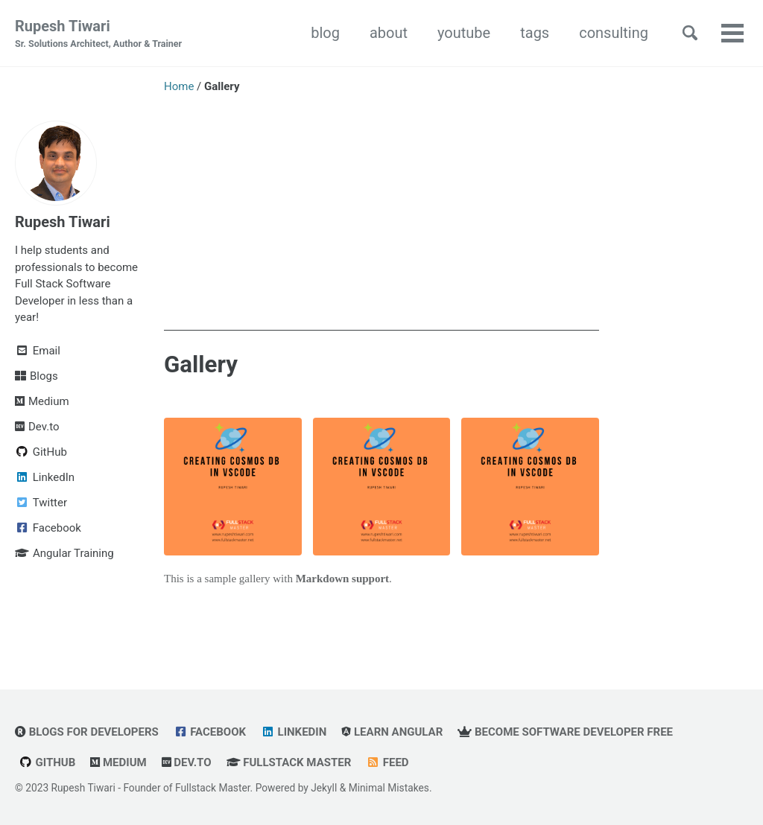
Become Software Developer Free (565, 732)
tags (534, 33)
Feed (387, 762)
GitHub (47, 762)
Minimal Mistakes (389, 788)
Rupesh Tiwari (98, 34)
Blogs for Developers (87, 732)
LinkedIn (293, 732)
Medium (118, 762)
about (389, 33)
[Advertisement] (381, 226)
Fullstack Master (289, 762)
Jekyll (324, 788)
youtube (463, 33)
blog (325, 33)
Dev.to (187, 762)
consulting (613, 33)
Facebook (210, 732)
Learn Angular (392, 732)
